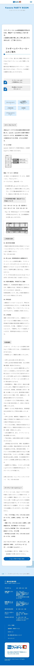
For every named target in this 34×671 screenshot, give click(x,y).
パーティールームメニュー (10, 117)
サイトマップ (12, 644)
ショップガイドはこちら (17, 563)
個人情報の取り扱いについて (16, 640)
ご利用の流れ (10, 111)
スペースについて (10, 105)
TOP (3, 578)
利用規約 (23, 111)
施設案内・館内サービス (15, 633)
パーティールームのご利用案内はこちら (17, 82)
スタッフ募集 (12, 630)
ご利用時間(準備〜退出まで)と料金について (23, 104)
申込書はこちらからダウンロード (17, 90)
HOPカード (11, 637)
